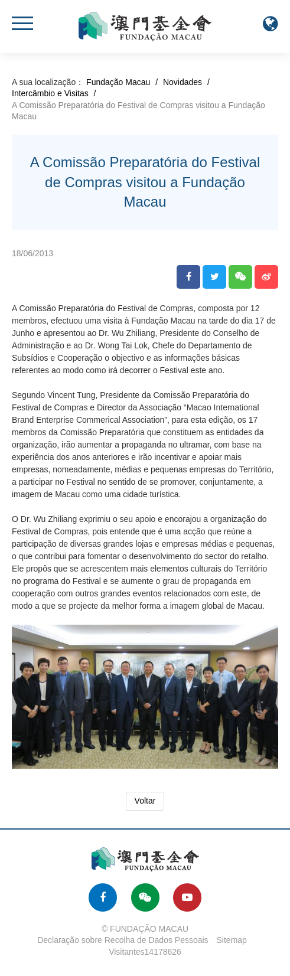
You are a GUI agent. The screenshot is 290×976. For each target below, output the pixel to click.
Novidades (182, 82)
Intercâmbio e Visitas (50, 93)
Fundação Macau (118, 82)
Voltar (145, 800)
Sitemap (232, 940)
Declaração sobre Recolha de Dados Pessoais (122, 940)
